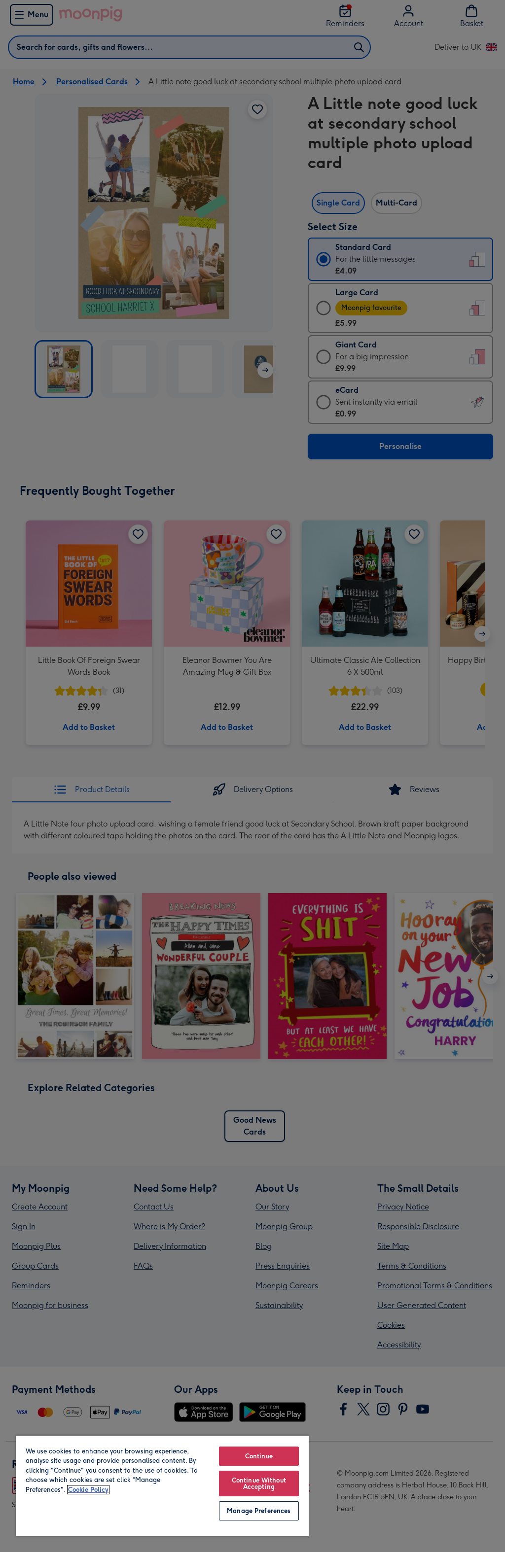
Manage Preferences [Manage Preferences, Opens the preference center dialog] (258, 1511)
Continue (259, 1456)
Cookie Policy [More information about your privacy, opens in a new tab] (88, 1489)
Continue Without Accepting (259, 1483)
